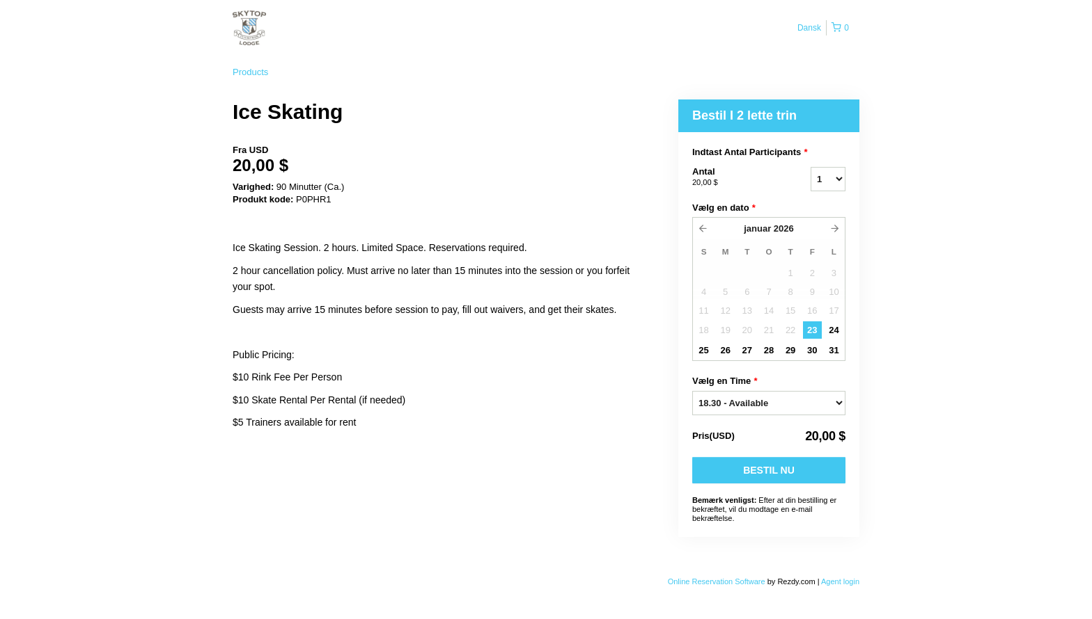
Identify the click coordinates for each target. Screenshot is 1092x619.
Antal (734, 177)
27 (747, 350)
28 (769, 350)
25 (703, 350)
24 (833, 330)
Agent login (840, 581)
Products (250, 72)
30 (812, 350)
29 (790, 350)
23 (812, 330)
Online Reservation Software (716, 581)
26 (725, 350)
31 (833, 350)
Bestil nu (769, 470)
